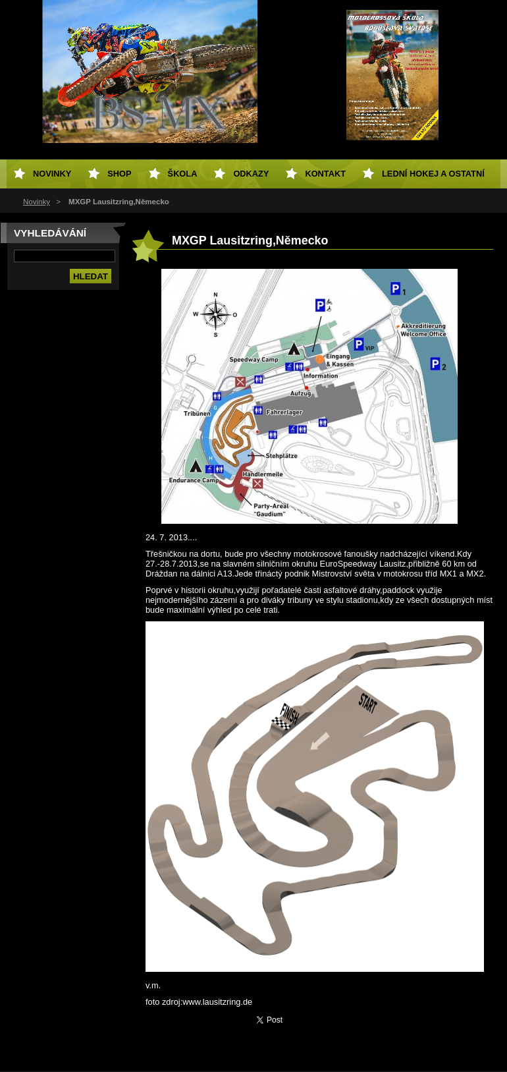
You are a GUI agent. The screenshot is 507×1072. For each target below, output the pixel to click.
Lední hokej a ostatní (433, 174)
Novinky (36, 202)
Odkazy (251, 174)
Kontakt (325, 174)
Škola (183, 174)
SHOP (119, 174)
